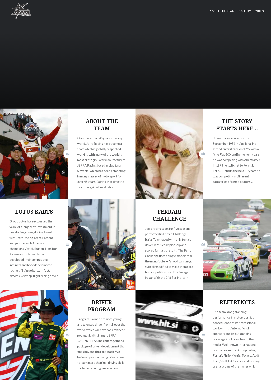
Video (259, 11)
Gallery (245, 11)
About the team (222, 11)
